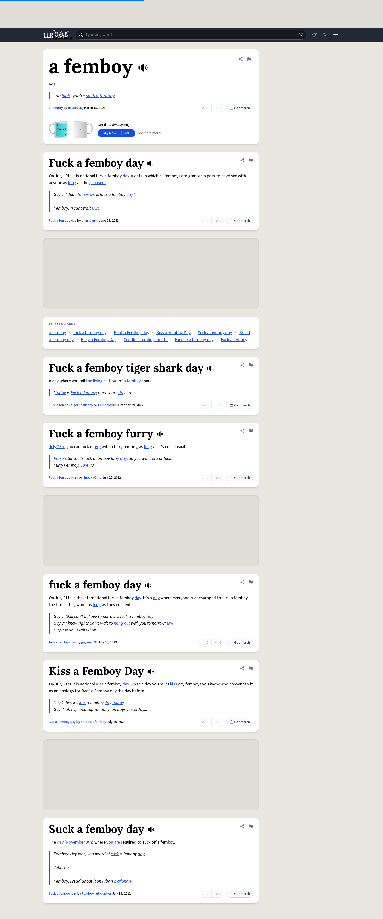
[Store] (314, 34)
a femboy (56, 108)
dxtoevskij (75, 108)
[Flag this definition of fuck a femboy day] (251, 582)
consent (98, 183)
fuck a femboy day (89, 333)
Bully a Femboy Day (98, 340)
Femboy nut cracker (96, 893)
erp (98, 447)
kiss (173, 684)
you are (113, 842)
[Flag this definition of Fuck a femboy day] (251, 160)
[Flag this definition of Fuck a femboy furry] (251, 431)
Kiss (99, 684)
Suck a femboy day (215, 333)
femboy (107, 95)
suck (115, 854)
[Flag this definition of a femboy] (249, 59)
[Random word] (301, 35)
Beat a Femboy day (131, 333)
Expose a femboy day (194, 340)
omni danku (90, 220)
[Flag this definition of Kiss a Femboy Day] (251, 668)
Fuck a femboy (234, 340)
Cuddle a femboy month (146, 340)
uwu (170, 623)
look (66, 95)
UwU (96, 208)
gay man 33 (89, 642)
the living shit (98, 381)
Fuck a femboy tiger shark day (71, 405)
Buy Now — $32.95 (116, 133)
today (60, 393)
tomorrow (86, 195)
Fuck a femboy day (62, 220)
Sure (84, 465)
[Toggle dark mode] (324, 34)
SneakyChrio (92, 477)
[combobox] (191, 35)
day (126, 176)
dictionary (123, 881)
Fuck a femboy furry (63, 477)
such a (92, 95)
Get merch (239, 108)
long (72, 183)
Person (60, 458)
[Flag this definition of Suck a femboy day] (251, 826)
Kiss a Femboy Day (173, 333)
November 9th (79, 842)
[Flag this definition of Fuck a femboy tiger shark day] (251, 365)
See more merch (149, 133)
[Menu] (335, 34)
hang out (122, 623)
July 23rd (57, 447)
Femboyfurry (107, 405)
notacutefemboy (93, 721)
